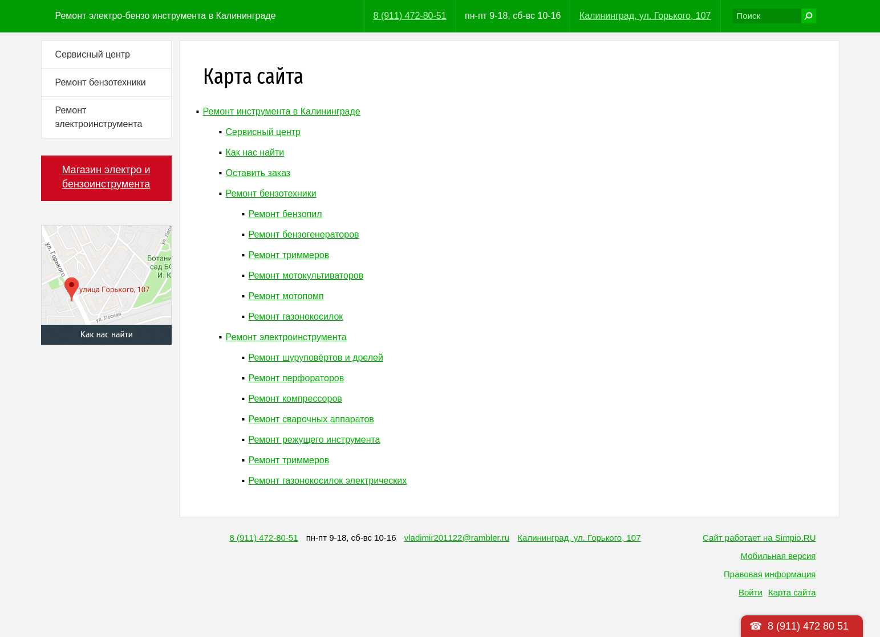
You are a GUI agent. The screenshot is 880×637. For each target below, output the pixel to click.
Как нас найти (255, 152)
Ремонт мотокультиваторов (306, 275)
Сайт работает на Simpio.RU (759, 537)
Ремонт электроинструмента (99, 117)
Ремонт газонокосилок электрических (328, 480)
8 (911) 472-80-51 (410, 16)
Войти (751, 592)
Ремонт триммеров (289, 255)
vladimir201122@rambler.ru (456, 537)
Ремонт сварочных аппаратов (311, 419)
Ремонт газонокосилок (296, 316)
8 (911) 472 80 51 (808, 626)
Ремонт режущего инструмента (314, 439)
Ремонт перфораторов (296, 378)
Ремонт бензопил (285, 214)
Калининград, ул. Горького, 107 (645, 16)
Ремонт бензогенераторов (304, 234)
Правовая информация (770, 574)
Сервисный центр (92, 54)
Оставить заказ (258, 173)
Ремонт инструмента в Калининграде (281, 111)
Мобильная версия (778, 556)
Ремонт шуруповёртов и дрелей (316, 357)
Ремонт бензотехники (100, 82)
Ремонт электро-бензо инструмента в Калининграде (165, 16)
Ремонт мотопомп (286, 296)
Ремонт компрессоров (295, 398)
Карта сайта (792, 592)
